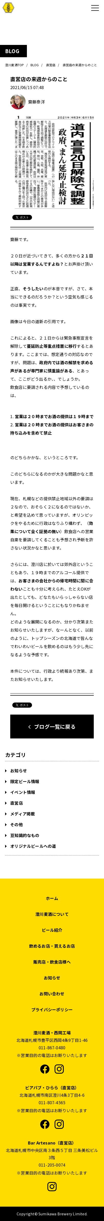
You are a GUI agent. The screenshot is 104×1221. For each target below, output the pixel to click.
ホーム (52, 898)
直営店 (16, 803)
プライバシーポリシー (52, 1009)
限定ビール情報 (24, 781)
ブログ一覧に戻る (55, 726)
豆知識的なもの (24, 835)
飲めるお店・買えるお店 (52, 946)
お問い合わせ (51, 994)
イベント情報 (22, 792)
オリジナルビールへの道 (32, 846)
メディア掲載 (22, 814)
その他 (16, 824)
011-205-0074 (52, 1165)
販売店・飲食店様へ (52, 962)
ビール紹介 (52, 930)
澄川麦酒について (52, 914)
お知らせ (18, 770)
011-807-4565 (52, 1102)
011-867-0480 (52, 1047)
